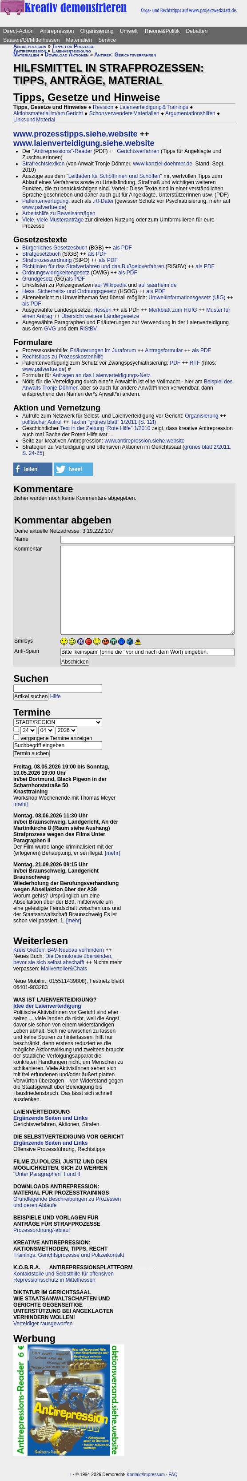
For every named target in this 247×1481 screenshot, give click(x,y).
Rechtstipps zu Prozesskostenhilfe (63, 357)
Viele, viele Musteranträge (53, 220)
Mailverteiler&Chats (64, 969)
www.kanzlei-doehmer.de (162, 164)
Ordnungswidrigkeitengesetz (55, 273)
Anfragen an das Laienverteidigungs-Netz (101, 375)
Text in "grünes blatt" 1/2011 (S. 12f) (113, 422)
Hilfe (55, 696)
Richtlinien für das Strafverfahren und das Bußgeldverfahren (93, 266)
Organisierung (96, 31)
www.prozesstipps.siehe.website (75, 133)
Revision (103, 107)
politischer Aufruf (42, 422)
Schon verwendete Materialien (124, 113)
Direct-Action (18, 31)
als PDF (122, 248)
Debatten (197, 31)
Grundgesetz (37, 279)
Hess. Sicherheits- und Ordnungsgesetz (69, 291)
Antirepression (57, 31)
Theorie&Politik (162, 31)
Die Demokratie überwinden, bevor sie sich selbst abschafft (62, 959)
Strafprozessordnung (47, 260)
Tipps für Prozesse (73, 46)
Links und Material (34, 120)
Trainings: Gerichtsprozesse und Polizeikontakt (68, 1255)
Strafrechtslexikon (43, 164)
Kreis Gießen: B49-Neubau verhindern (58, 950)
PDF (175, 363)
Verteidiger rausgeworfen (42, 1323)
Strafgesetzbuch (41, 254)
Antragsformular (164, 350)
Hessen (102, 310)
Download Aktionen (66, 55)
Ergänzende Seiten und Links (50, 1118)
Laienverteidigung (71, 51)
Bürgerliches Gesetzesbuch (55, 248)
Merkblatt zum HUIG (173, 310)
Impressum (154, 1474)
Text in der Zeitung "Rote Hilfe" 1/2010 (105, 428)
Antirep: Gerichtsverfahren (125, 55)
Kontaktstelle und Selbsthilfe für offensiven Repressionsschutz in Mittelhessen (63, 1277)
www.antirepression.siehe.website (144, 441)
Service (107, 40)
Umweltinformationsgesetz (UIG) (186, 297)
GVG (50, 329)
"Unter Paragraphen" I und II (46, 1174)
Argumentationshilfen (190, 113)
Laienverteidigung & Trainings (154, 107)
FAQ (173, 1474)
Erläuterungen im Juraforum (103, 350)
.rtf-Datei (103, 201)
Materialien (79, 40)
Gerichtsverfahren (138, 151)
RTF (195, 363)
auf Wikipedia (111, 285)
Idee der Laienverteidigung (47, 1006)
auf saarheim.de (158, 285)
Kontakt (134, 1474)
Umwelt (129, 31)
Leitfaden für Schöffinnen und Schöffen (114, 176)
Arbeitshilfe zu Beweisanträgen (59, 213)
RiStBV (88, 329)
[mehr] (20, 804)
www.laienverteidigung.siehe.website (83, 143)
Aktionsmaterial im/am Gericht (48, 113)
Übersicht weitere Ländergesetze (100, 316)
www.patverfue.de (43, 207)
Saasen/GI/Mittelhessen (31, 40)
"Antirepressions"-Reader (62, 151)
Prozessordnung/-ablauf (41, 1230)
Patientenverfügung (45, 201)
